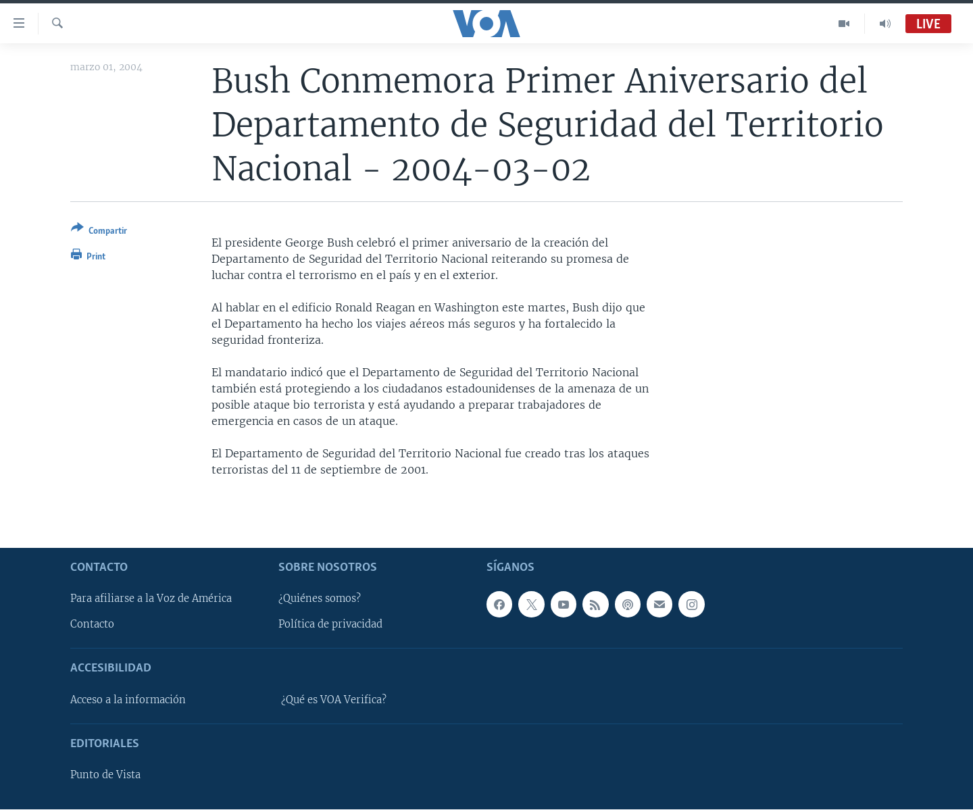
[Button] (99, 232)
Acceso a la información (128, 700)
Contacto (92, 625)
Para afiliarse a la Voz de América (151, 599)
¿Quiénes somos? (319, 599)
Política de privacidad (330, 625)
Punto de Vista (105, 775)
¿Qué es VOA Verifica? (333, 700)
